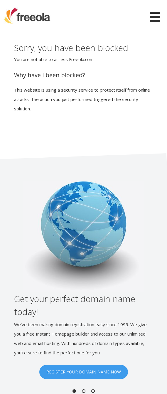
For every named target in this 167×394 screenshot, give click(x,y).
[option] (83, 280)
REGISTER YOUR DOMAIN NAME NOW (83, 372)
